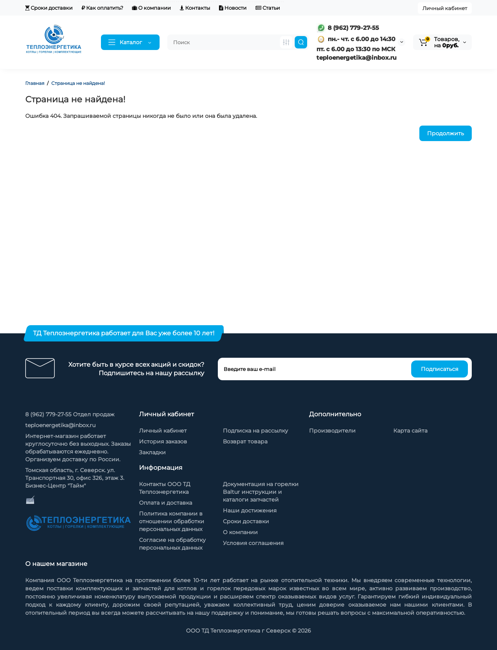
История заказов (163, 441)
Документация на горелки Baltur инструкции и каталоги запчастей (261, 492)
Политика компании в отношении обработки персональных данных (171, 521)
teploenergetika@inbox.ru (60, 425)
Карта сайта (410, 430)
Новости (233, 8)
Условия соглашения (253, 543)
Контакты (195, 8)
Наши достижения (249, 510)
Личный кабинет (444, 8)
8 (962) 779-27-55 (347, 27)
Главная (34, 83)
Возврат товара (245, 441)
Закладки (152, 452)
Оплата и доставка (165, 502)
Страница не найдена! (78, 83)
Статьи (267, 8)
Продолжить (445, 133)
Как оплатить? (102, 8)
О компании (151, 8)
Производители (332, 430)
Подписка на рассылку (255, 430)
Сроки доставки (49, 8)
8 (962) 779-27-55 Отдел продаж (70, 414)
